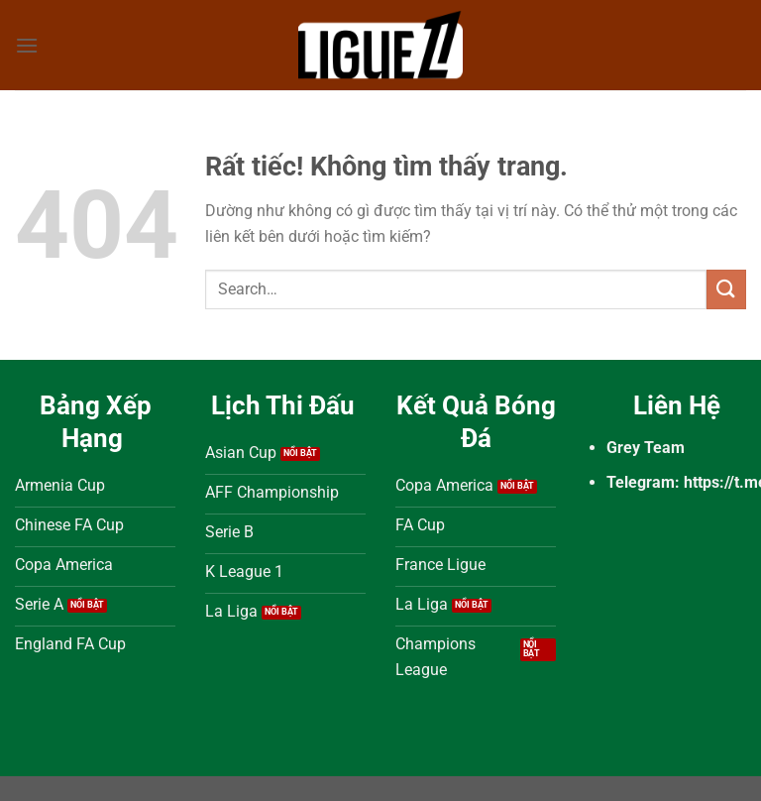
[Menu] (27, 45)
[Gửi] (726, 289)
